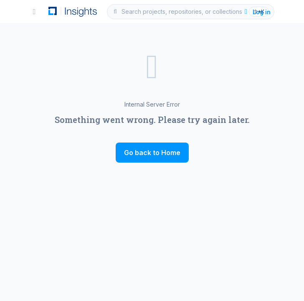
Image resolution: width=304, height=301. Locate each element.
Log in (257, 11)
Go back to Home (152, 152)
